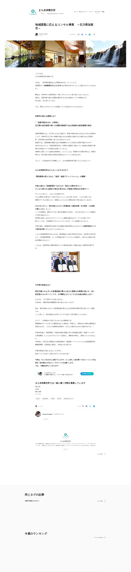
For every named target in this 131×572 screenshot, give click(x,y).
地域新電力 (45, 398)
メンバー (91, 11)
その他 (37, 389)
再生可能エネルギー (68, 398)
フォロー (43, 13)
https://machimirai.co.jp (52, 13)
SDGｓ (38, 398)
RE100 (59, 398)
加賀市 (53, 398)
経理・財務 (38, 391)
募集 (103, 11)
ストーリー (98, 11)
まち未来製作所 (47, 10)
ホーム (76, 11)
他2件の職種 (38, 394)
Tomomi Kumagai (43, 34)
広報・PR (37, 386)
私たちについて (83, 11)
